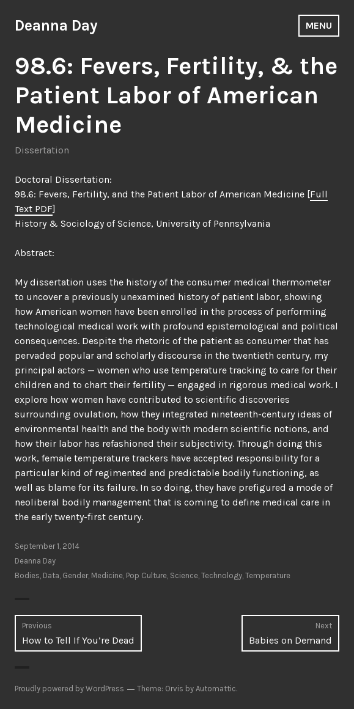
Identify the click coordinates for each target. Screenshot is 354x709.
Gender (75, 575)
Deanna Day (56, 25)
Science (184, 575)
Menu (319, 25)
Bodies (27, 575)
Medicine (107, 575)
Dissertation (42, 150)
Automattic (216, 688)
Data (51, 575)
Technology (221, 575)
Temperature (267, 575)
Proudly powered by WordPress (69, 688)
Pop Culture (146, 575)
